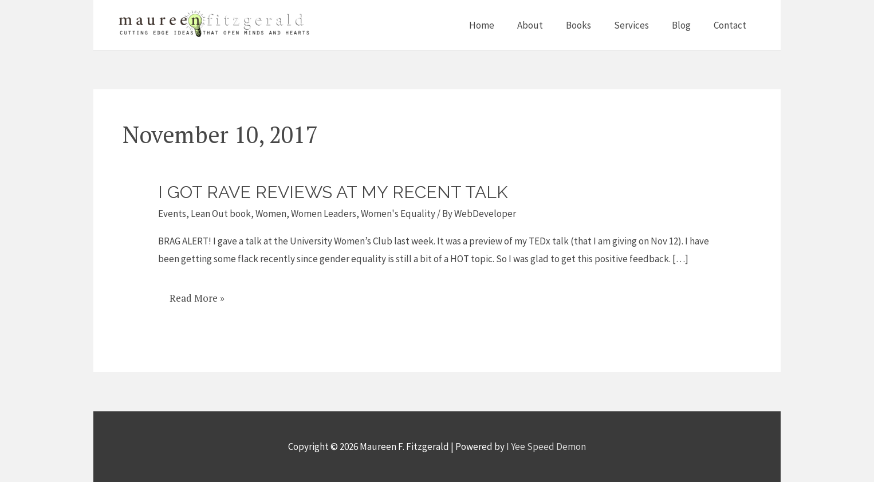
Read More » (197, 298)
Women (270, 213)
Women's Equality (398, 213)
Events (172, 213)
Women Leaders (323, 213)
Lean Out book (221, 213)
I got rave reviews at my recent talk (333, 192)
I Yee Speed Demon (546, 446)
